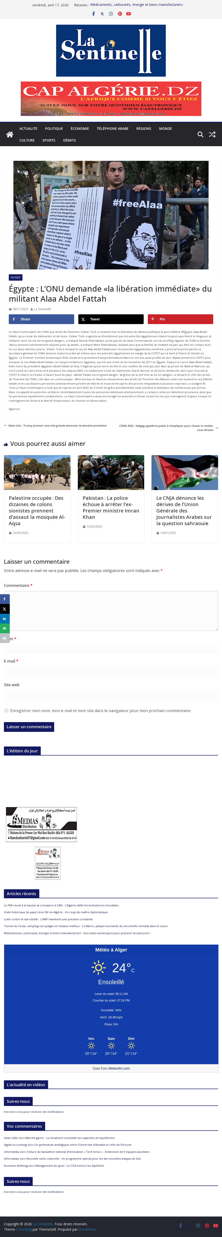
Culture (27, 140)
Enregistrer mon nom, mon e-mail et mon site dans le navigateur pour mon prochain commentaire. (100, 710)
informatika (11, 1152)
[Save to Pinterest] (180, 319)
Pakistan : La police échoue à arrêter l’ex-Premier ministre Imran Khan (111, 507)
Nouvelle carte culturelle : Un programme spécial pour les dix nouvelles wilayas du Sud (84, 1158)
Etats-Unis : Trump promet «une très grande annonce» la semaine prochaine (55, 425)
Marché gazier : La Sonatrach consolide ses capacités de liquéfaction (70, 1138)
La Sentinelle (42, 309)
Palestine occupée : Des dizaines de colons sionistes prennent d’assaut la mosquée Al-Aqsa (37, 511)
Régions (143, 128)
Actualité (28, 128)
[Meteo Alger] (111, 1038)
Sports (48, 140)
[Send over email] (5, 628)
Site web (12, 684)
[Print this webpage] (5, 638)
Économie (80, 128)
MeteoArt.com (119, 1068)
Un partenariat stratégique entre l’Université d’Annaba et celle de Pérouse (82, 1144)
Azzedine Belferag (16, 1165)
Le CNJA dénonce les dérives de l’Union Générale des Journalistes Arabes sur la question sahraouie (184, 511)
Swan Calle (11, 1138)
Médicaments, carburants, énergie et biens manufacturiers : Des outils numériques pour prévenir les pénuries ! (77, 933)
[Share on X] (111, 319)
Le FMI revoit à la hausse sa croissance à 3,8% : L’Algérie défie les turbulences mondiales (61, 905)
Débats (69, 140)
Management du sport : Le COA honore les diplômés (69, 1165)
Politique (54, 128)
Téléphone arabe (113, 128)
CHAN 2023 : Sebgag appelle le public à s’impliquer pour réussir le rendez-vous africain (168, 428)
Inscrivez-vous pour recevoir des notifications (34, 1112)
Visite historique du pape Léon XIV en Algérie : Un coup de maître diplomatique (56, 912)
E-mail (11, 661)
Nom (10, 639)
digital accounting (15, 1144)
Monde (165, 128)
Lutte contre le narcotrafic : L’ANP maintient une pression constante (48, 919)
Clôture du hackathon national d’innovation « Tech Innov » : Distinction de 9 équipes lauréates (88, 1152)
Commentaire (18, 585)
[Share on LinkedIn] (5, 619)
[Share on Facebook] (41, 319)
